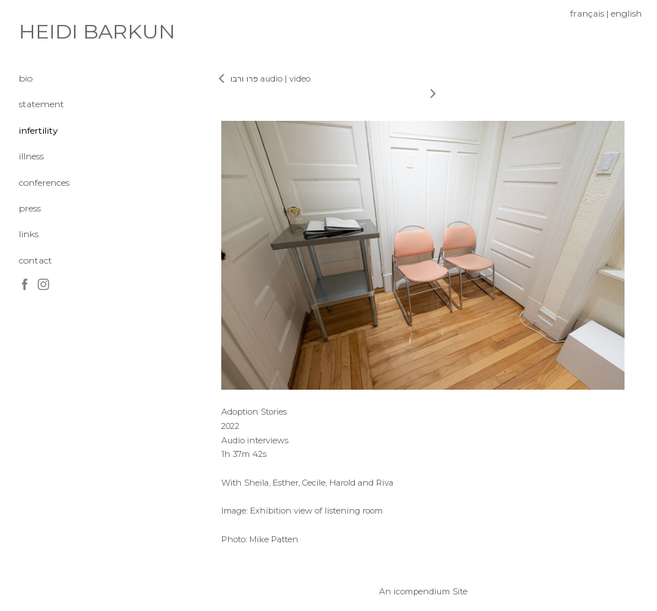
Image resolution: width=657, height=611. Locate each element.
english (626, 13)
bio (25, 78)
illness (31, 156)
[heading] (56, 32)
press (30, 208)
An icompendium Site (423, 591)
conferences (44, 182)
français (587, 13)
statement (41, 104)
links (29, 233)
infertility (38, 130)
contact (35, 260)
